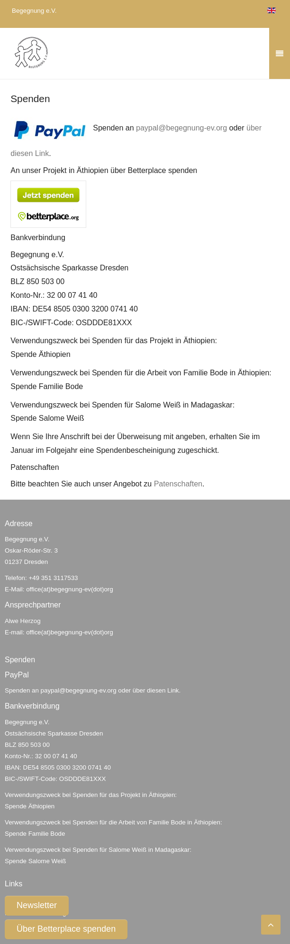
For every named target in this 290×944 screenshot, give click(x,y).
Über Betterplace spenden (66, 929)
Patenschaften (178, 484)
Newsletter (37, 905)
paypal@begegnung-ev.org (181, 128)
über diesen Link (156, 690)
